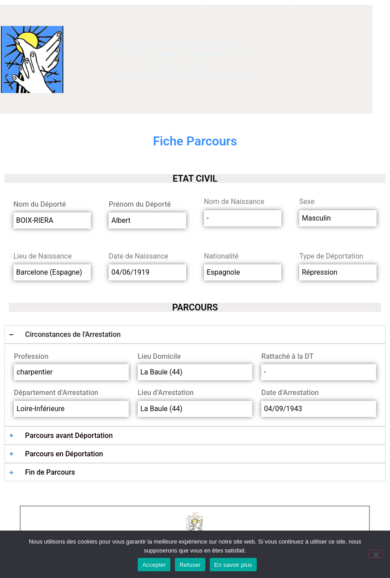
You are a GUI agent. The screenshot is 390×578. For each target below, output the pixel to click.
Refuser (189, 564)
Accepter (154, 564)
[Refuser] (375, 554)
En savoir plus (233, 564)
